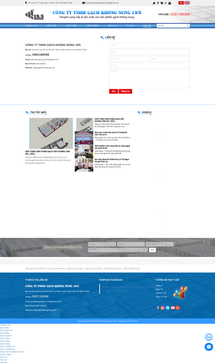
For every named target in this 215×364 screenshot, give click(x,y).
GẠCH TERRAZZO (7, 349)
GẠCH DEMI (5, 344)
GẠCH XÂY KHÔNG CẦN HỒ (11, 352)
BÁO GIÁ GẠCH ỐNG (93, 269)
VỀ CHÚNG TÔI (6, 330)
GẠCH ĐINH (5, 341)
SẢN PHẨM (71, 25)
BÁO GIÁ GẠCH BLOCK (112, 269)
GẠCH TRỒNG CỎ (7, 346)
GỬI (152, 250)
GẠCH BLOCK (6, 336)
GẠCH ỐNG (5, 338)
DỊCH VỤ (112, 25)
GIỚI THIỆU (51, 25)
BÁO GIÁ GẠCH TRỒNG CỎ (36, 269)
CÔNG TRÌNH (92, 25)
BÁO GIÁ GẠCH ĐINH (57, 269)
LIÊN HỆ (147, 25)
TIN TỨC (130, 25)
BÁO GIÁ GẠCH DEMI (75, 269)
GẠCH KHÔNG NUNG (131, 269)
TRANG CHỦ (31, 25)
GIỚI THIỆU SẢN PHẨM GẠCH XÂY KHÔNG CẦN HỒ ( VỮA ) (109, 120)
